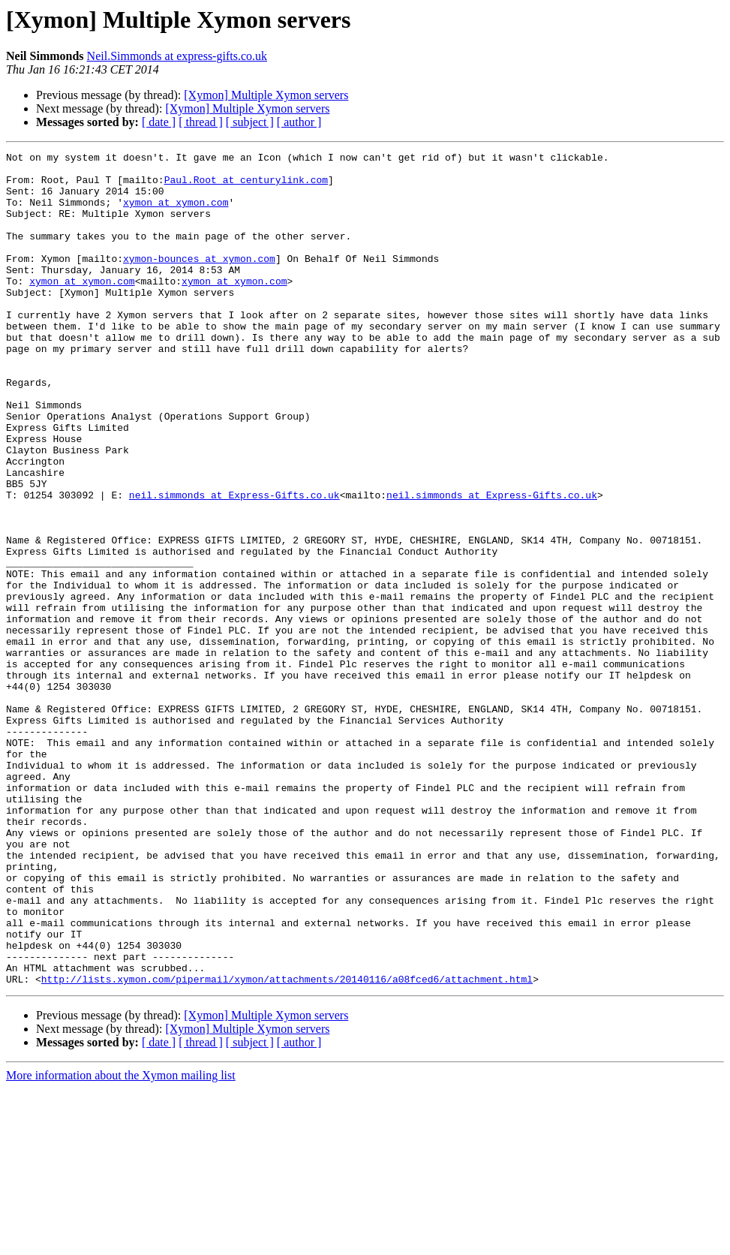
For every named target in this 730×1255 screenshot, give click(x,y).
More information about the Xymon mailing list (121, 1241)
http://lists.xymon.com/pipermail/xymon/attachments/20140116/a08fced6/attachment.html (287, 1145)
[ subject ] (250, 122)
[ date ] (159, 122)
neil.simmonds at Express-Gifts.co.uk (234, 564)
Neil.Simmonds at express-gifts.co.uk (177, 56)
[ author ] (299, 122)
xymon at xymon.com (175, 213)
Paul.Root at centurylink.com (246, 186)
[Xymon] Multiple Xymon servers (266, 95)
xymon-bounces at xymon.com (199, 280)
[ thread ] (201, 122)
